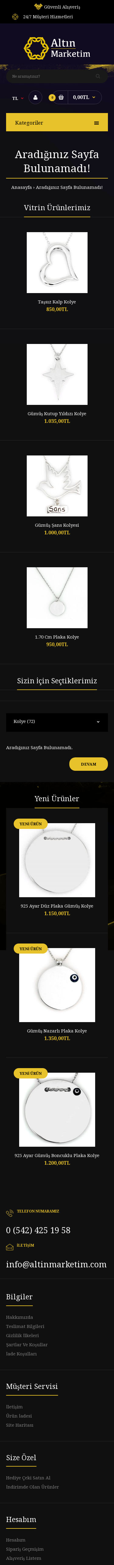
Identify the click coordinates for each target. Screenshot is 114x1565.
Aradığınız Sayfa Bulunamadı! (69, 187)
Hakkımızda (19, 1317)
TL (15, 98)
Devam (88, 764)
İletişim (14, 1407)
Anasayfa (21, 187)
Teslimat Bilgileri (25, 1326)
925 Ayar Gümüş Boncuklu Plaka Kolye (57, 1155)
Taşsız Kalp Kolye (57, 302)
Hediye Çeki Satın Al (28, 1478)
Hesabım (16, 1540)
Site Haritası (19, 1425)
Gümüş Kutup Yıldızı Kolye (57, 413)
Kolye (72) (24, 721)
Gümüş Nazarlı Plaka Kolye (57, 1031)
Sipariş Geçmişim (25, 1549)
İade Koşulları (21, 1354)
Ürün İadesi (19, 1416)
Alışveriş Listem (23, 1558)
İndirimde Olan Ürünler (32, 1487)
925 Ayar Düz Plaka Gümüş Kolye (57, 906)
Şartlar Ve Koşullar (27, 1344)
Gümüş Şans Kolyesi (57, 525)
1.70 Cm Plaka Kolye (57, 637)
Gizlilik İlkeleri (22, 1335)
